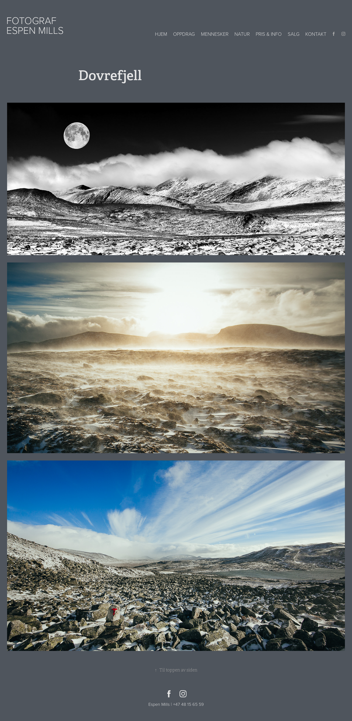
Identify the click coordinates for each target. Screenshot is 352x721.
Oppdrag (184, 33)
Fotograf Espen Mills (35, 25)
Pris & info (269, 33)
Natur (242, 33)
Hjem (161, 33)
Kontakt (315, 33)
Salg (293, 33)
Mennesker (215, 33)
